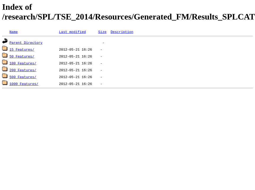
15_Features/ (22, 49)
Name (14, 31)
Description (122, 31)
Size (102, 31)
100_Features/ (23, 63)
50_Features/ (22, 56)
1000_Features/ (24, 83)
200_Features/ (23, 70)
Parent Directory (26, 42)
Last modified (72, 31)
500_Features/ (23, 76)
